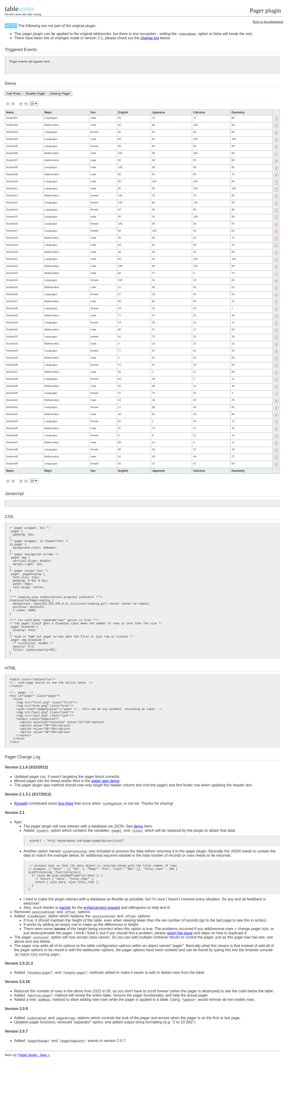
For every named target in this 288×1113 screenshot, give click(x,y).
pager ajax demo (105, 822)
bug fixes (65, 845)
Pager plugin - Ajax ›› (34, 1103)
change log (149, 38)
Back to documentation (268, 22)
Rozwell (20, 845)
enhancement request (102, 956)
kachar (65, 956)
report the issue (179, 981)
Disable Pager (35, 93)
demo (138, 868)
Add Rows (14, 93)
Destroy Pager (60, 93)
